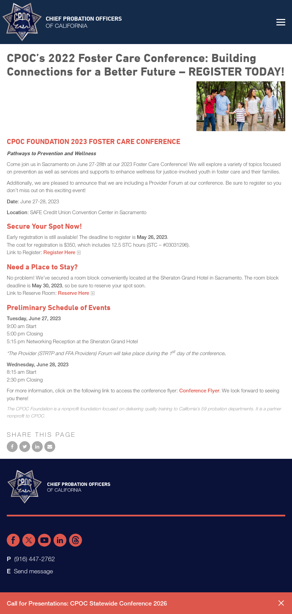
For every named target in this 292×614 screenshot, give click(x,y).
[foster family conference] (240, 106)
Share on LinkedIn (37, 446)
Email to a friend (49, 446)
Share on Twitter (24, 446)
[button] (280, 22)
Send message (33, 571)
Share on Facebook (12, 446)
